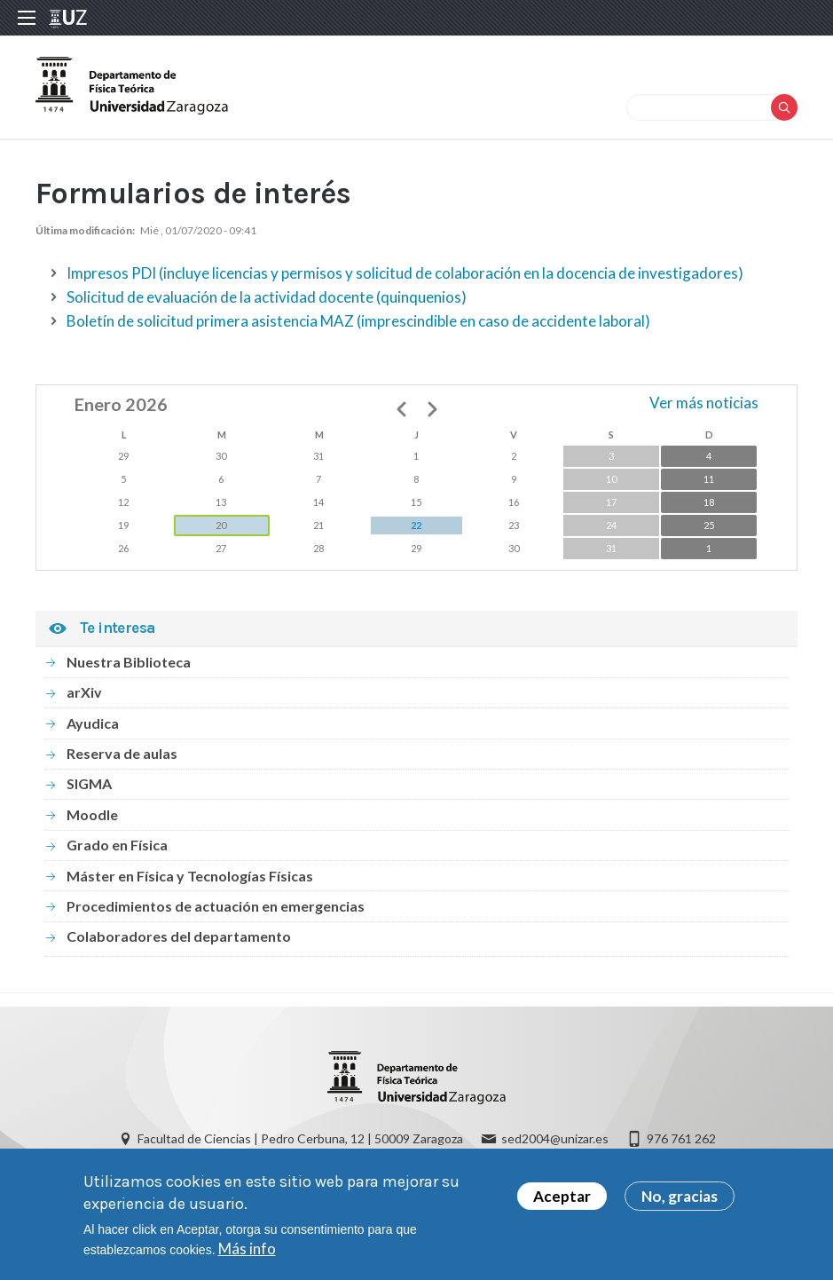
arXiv (84, 691)
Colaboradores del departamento (179, 936)
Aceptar (562, 1200)
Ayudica (93, 723)
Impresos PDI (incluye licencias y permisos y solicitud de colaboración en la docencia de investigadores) (405, 273)
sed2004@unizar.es (555, 1138)
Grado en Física (117, 844)
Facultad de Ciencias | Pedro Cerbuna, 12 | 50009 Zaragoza (300, 1138)
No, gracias (679, 1200)
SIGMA (89, 783)
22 (416, 525)
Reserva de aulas (122, 753)
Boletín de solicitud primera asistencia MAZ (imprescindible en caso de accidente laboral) (358, 321)
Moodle (92, 814)
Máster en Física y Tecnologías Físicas (190, 875)
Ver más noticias (703, 402)
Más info (247, 1253)
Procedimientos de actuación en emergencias (216, 905)
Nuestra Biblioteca (129, 661)
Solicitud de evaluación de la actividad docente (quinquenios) (267, 297)
